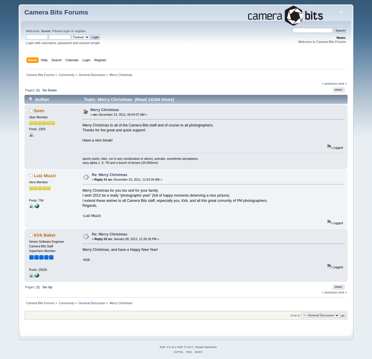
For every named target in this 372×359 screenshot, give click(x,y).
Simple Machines (206, 347)
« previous (329, 83)
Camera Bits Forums (56, 12)
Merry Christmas (104, 110)
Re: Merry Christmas (109, 175)
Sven (39, 110)
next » (342, 83)
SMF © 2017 (185, 347)
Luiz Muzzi (45, 175)
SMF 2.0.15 (167, 347)
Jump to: (295, 315)
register (80, 31)
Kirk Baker (45, 235)
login (66, 31)
